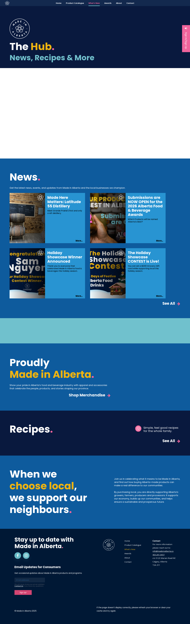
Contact (127, 562)
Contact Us (18, 586)
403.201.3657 (159, 554)
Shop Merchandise (90, 395)
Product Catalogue (132, 545)
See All (171, 304)
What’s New (129, 549)
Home (127, 541)
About (127, 557)
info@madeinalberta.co (163, 551)
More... (79, 240)
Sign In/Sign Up (186, 38)
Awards (127, 553)
